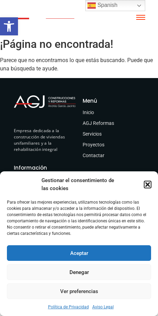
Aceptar (79, 253)
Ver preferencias (79, 291)
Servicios (92, 134)
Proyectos (93, 144)
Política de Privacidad (68, 307)
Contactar (93, 155)
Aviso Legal (103, 307)
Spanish (102, 5)
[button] (9, 26)
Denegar (79, 272)
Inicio (88, 112)
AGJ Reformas (98, 123)
